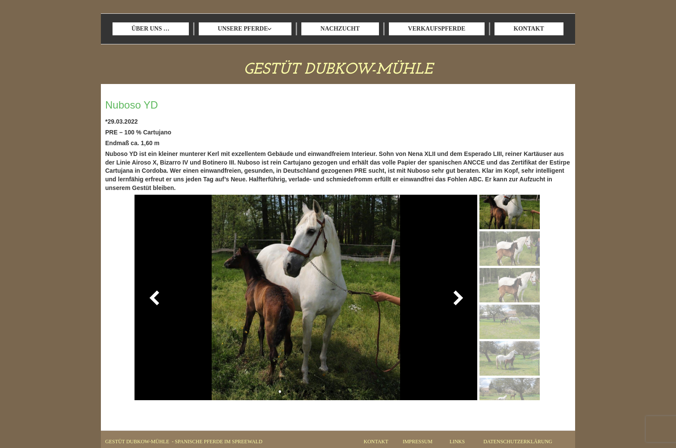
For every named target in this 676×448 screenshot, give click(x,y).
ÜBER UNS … (150, 28)
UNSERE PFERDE (243, 28)
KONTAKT (528, 28)
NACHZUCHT (340, 28)
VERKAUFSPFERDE (436, 28)
